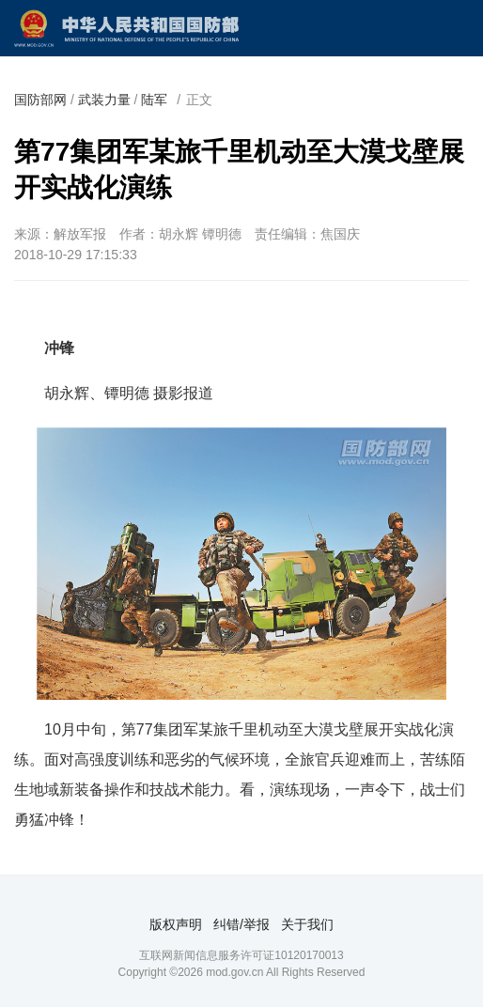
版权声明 (175, 924)
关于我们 (307, 924)
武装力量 (104, 99)
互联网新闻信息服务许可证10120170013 (241, 955)
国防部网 (40, 99)
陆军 (154, 99)
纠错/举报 (241, 924)
